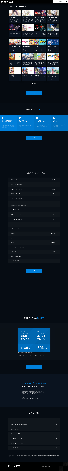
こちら (23, 205)
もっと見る (34, 83)
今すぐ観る (60, 1)
